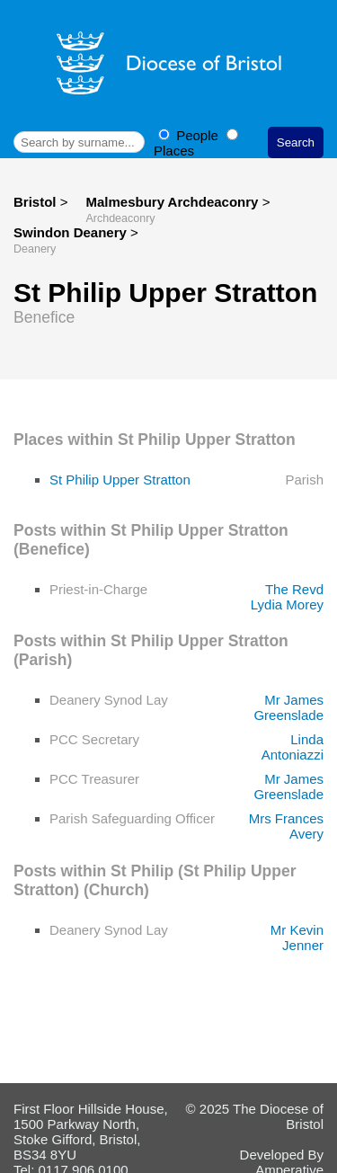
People (190, 135)
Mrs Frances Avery (286, 826)
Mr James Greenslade (288, 707)
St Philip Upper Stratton (120, 479)
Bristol (35, 201)
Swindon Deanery (71, 232)
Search (296, 142)
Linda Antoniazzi (293, 747)
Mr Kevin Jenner (297, 937)
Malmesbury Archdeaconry (173, 201)
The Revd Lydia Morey (287, 597)
